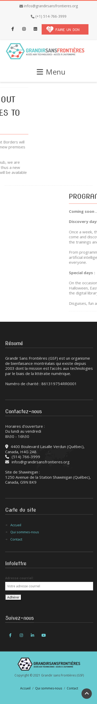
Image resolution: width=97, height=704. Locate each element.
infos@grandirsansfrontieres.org (51, 5)
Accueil (15, 525)
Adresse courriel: (19, 578)
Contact (16, 539)
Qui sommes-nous (24, 532)
